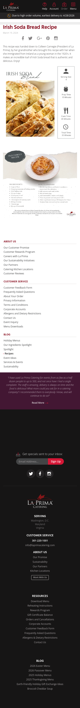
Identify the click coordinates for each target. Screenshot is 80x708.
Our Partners (11, 265)
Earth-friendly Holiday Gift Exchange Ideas (40, 684)
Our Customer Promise (16, 247)
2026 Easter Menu (40, 666)
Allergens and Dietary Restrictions (22, 313)
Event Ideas (10, 358)
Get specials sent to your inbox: (39, 454)
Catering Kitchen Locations (18, 269)
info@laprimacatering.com (40, 545)
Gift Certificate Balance (40, 615)
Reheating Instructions (40, 605)
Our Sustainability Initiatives (19, 260)
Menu (73, 6)
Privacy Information (14, 300)
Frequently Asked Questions (19, 292)
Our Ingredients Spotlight (18, 345)
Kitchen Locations (40, 571)
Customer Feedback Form (18, 287)
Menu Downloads (13, 326)
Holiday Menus (12, 340)
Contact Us (10, 318)
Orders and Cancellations (40, 619)
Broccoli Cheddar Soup (40, 688)
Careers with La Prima (16, 256)
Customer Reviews (14, 273)
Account (54, 6)
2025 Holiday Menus (40, 675)
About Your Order (13, 296)
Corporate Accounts (15, 309)
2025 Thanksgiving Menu (40, 679)
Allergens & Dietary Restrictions (39, 637)
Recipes (9, 353)
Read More (40, 402)
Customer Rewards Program (19, 252)
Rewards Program (40, 610)
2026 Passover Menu (40, 670)
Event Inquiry (11, 322)
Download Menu (40, 601)
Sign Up (56, 461)
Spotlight (9, 349)
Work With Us (40, 577)
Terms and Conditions (16, 305)
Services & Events (13, 362)
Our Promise (40, 557)
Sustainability (11, 366)
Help (44, 6)
